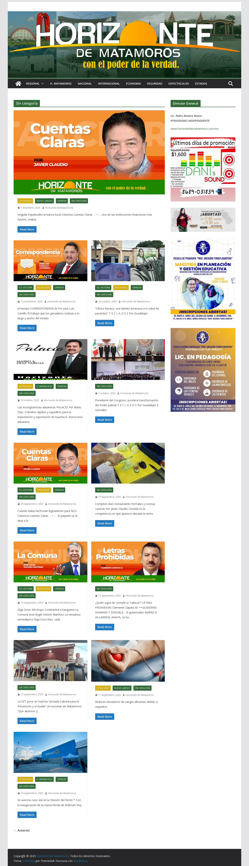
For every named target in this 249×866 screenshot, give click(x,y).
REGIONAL (33, 83)
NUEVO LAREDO (44, 200)
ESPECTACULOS (178, 83)
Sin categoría (78, 200)
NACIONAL (85, 83)
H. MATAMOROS (61, 83)
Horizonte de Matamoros (59, 207)
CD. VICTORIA (25, 287)
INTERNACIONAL (109, 83)
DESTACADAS (25, 200)
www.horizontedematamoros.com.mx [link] (194, 128)
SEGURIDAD (154, 83)
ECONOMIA (133, 83)
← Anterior (22, 830)
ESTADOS (201, 83)
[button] (42, 83)
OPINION (61, 200)
